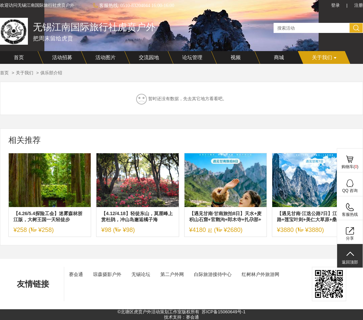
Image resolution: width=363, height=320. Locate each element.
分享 (350, 238)
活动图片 (105, 57)
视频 (236, 57)
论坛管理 (192, 57)
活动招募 (62, 57)
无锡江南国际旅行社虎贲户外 (94, 27)
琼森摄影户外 (107, 274)
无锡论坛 (140, 274)
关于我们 (324, 57)
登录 (335, 5)
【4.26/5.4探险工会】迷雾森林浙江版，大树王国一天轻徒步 (47, 216)
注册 (358, 5)
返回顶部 (350, 262)
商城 (279, 57)
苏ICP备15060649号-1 (223, 311)
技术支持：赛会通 (181, 317)
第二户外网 (172, 274)
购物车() (350, 166)
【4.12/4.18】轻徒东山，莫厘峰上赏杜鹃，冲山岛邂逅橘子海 (136, 216)
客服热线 (350, 214)
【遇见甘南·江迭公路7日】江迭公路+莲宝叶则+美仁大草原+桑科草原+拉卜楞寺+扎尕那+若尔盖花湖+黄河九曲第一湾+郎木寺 (312, 217)
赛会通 (76, 274)
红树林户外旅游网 (260, 274)
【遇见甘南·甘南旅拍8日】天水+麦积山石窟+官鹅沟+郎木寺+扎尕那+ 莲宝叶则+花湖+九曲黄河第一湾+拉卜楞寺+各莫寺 (225, 217)
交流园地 (149, 57)
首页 (19, 57)
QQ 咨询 (350, 190)
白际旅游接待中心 (213, 274)
